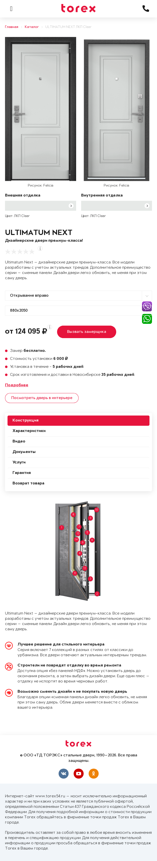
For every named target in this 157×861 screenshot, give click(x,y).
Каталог (32, 27)
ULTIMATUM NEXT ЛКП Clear (68, 27)
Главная (11, 27)
